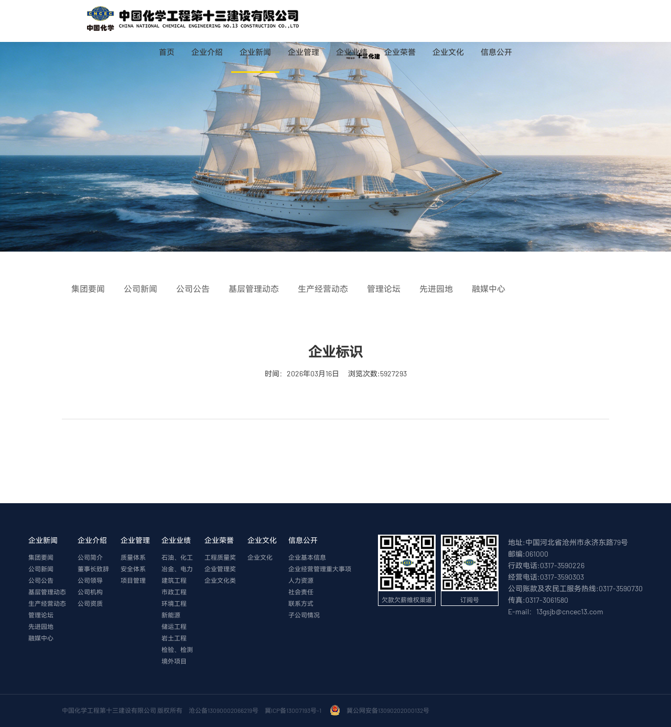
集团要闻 (40, 557)
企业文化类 (220, 580)
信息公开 (496, 52)
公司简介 (90, 557)
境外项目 (174, 661)
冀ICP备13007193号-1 (294, 710)
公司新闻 (40, 568)
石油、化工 (177, 557)
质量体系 (133, 557)
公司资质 (90, 603)
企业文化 (448, 52)
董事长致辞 (93, 568)
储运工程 (174, 626)
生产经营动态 (47, 603)
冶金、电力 (177, 568)
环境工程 (174, 603)
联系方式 (300, 603)
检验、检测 (177, 649)
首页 (167, 52)
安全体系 (133, 568)
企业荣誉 (400, 52)
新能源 (170, 615)
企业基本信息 (307, 557)
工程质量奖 (220, 557)
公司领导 (90, 580)
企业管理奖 (220, 568)
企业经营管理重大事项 (319, 568)
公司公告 (40, 580)
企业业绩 (351, 52)
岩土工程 (174, 638)
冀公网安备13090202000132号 (389, 710)
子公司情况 (304, 615)
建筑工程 (174, 580)
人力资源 (300, 580)
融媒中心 (40, 638)
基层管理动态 (47, 591)
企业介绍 (207, 52)
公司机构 (90, 591)
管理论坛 (40, 615)
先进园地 (40, 626)
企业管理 (303, 52)
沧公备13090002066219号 (223, 710)
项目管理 (133, 580)
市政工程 (174, 591)
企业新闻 (255, 52)
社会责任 (300, 591)
